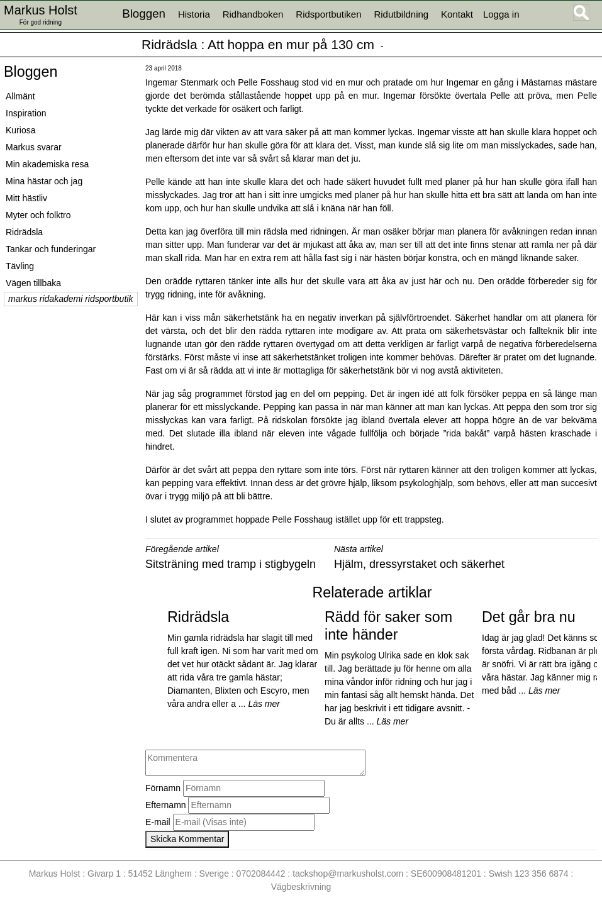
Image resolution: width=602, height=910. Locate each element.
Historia (194, 14)
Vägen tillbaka (33, 283)
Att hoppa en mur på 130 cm (291, 44)
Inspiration (26, 113)
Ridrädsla (170, 44)
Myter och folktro (38, 215)
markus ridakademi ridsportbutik (70, 299)
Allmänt (20, 96)
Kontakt (457, 14)
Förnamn (163, 788)
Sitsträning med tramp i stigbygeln (230, 564)
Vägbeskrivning (301, 887)
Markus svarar (34, 147)
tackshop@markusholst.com (348, 873)
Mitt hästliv (26, 198)
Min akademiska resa (47, 164)
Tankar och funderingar (51, 249)
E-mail (157, 822)
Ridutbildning (401, 14)
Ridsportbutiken (328, 14)
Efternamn (165, 805)
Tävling (20, 266)
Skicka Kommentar (187, 839)
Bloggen (30, 72)
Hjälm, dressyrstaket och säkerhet (419, 564)
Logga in (501, 14)
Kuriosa (20, 130)
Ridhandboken (253, 14)
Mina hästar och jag (44, 181)
